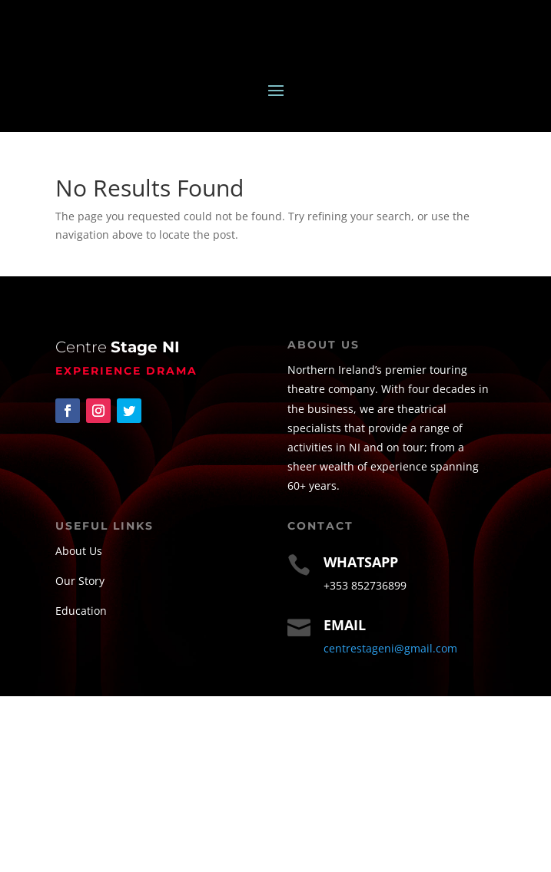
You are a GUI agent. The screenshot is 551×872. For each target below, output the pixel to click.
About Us (78, 550)
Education (81, 610)
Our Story (80, 580)
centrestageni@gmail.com (390, 648)
